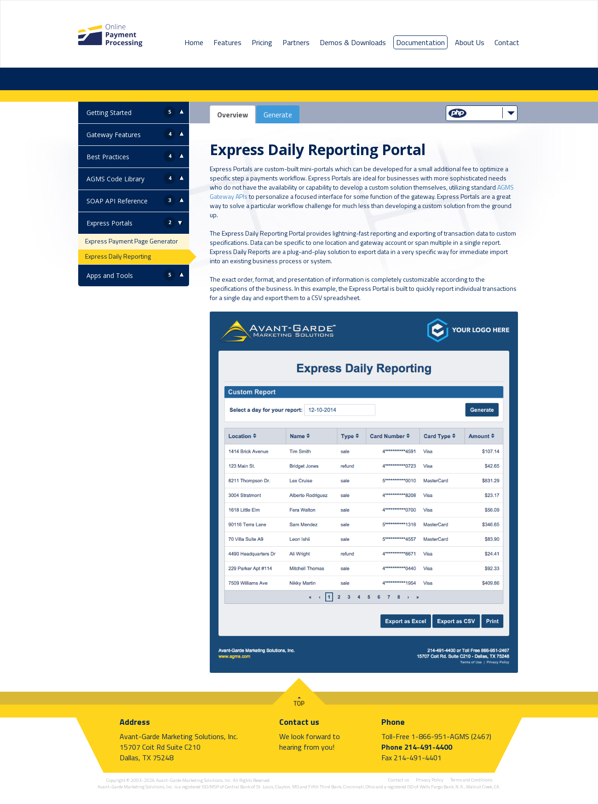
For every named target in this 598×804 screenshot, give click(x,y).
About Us (469, 42)
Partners (296, 42)
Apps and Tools (109, 275)
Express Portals (109, 223)
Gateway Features (113, 134)
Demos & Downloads (353, 42)
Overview (232, 114)
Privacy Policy (429, 779)
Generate (278, 114)
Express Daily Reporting (118, 256)
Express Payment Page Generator (131, 241)
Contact (506, 42)
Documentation (420, 42)
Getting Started (109, 112)
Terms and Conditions (471, 779)
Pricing (262, 42)
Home (193, 42)
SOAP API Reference (117, 201)
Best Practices (107, 156)
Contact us (299, 722)
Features (227, 42)
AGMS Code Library (115, 178)
